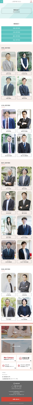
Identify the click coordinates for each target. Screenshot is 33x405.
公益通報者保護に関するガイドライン (9, 378)
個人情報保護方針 (6, 376)
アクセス (3, 372)
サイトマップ (4, 374)
